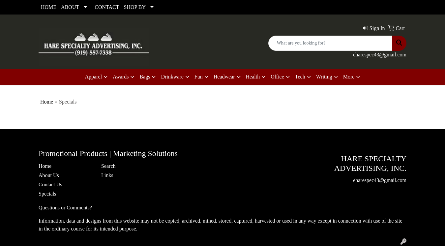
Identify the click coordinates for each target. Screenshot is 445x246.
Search (108, 166)
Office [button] (277, 76)
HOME (48, 7)
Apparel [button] (93, 76)
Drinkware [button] (172, 76)
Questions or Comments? (65, 207)
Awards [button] (121, 76)
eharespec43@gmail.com (379, 54)
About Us (49, 175)
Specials (47, 194)
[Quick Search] (330, 43)
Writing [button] (324, 76)
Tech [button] (300, 76)
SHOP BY (135, 7)
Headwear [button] (224, 76)
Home (46, 102)
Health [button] (253, 76)
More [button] (349, 76)
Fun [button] (198, 76)
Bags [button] (144, 76)
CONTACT (107, 7)
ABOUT (70, 7)
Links (107, 175)
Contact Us (50, 184)
